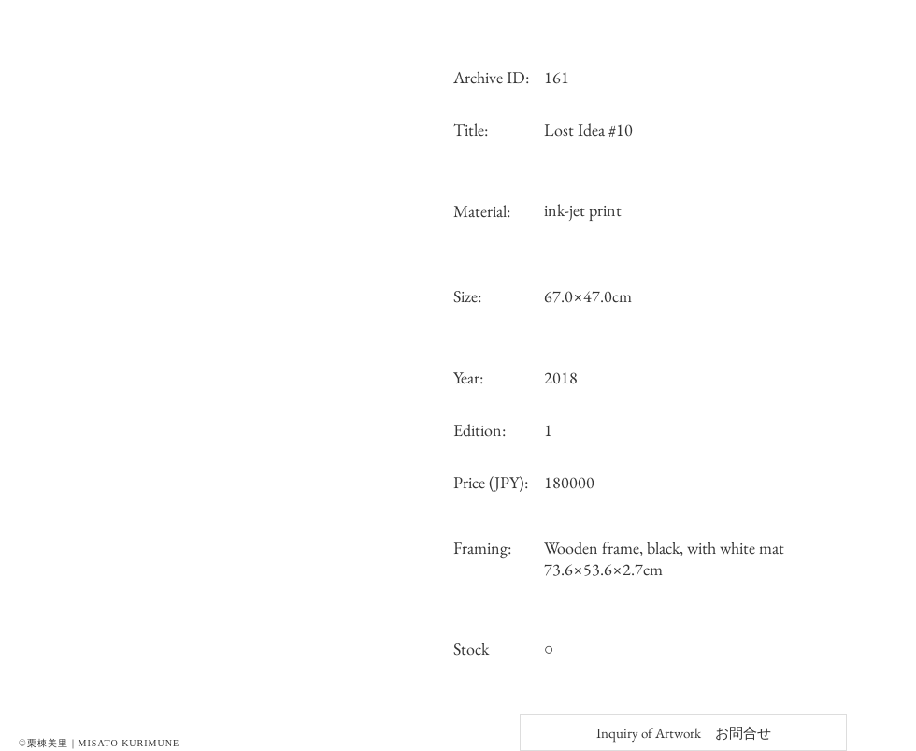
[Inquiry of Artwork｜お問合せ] (683, 732)
